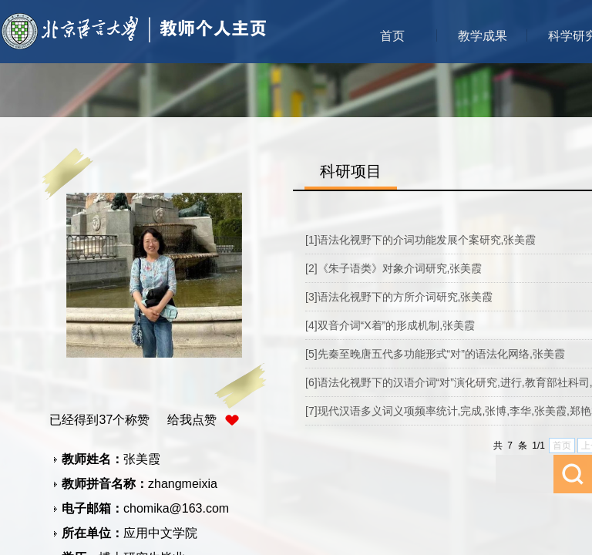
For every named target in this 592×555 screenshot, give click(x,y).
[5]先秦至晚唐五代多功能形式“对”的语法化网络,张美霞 (435, 354)
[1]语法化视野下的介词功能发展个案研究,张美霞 (420, 240)
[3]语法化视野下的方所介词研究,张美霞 (399, 297)
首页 (392, 35)
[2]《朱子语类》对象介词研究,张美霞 (393, 268)
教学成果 (482, 35)
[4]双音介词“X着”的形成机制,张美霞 (390, 325)
